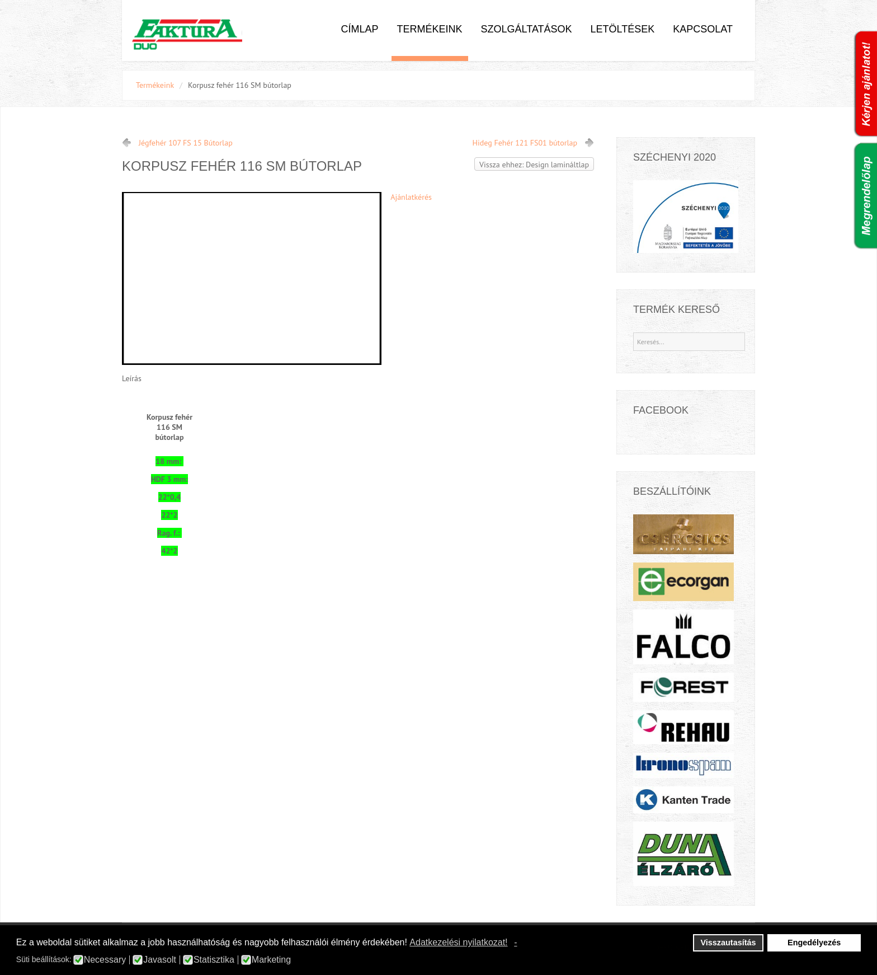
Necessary (105, 959)
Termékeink (430, 29)
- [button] (515, 942)
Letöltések (623, 29)
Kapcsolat (703, 29)
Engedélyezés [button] (814, 942)
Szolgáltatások (526, 29)
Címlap (359, 29)
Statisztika (214, 959)
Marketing (271, 959)
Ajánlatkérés (411, 197)
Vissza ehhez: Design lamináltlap (534, 165)
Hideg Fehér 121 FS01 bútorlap (525, 143)
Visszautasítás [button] (728, 942)
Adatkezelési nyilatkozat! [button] (458, 942)
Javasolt (159, 959)
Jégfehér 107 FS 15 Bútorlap (186, 143)
